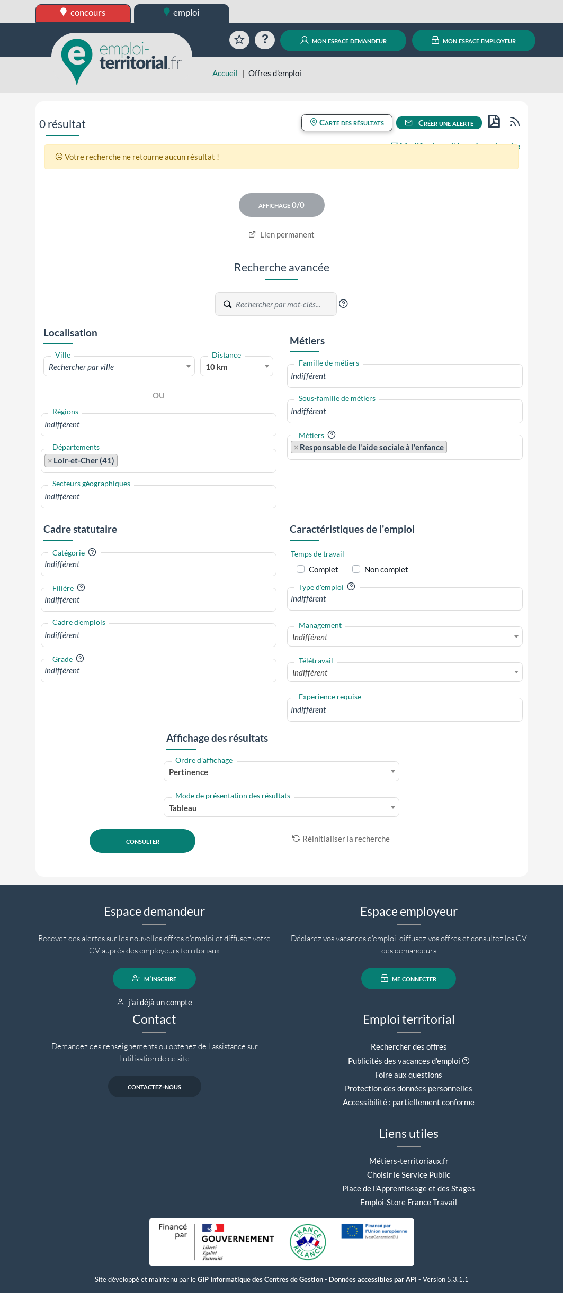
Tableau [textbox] (183, 808)
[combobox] (119, 366)
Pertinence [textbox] (188, 772)
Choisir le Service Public (408, 1174)
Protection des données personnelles (408, 1088)
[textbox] (119, 366)
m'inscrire (154, 978)
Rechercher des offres (409, 1046)
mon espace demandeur (343, 40)
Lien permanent (281, 234)
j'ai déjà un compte (154, 1002)
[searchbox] (158, 424)
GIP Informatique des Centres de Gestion (260, 1279)
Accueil (225, 73)
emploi (182, 12)
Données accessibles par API (373, 1279)
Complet (323, 569)
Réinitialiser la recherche (341, 838)
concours (82, 12)
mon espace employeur (474, 40)
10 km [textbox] (216, 366)
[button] (343, 303)
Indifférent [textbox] (309, 637)
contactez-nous (154, 1086)
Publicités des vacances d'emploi (404, 1061)
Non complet (386, 569)
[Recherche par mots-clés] (285, 304)
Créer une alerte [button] (439, 123)
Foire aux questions (408, 1074)
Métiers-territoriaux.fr (409, 1160)
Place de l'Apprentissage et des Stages (408, 1188)
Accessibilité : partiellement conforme (409, 1102)
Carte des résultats (347, 122)
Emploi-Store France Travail (408, 1202)
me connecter (408, 978)
